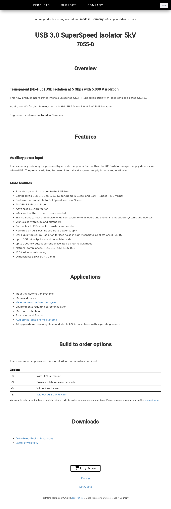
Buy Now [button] (85, 468)
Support (68, 5)
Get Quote (85, 487)
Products (41, 5)
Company (95, 5)
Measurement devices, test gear (36, 302)
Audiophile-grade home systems (36, 320)
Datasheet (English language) (34, 438)
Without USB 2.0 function (52, 394)
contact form (151, 400)
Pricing (85, 478)
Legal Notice (77, 497)
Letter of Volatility (27, 443)
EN (164, 5)
